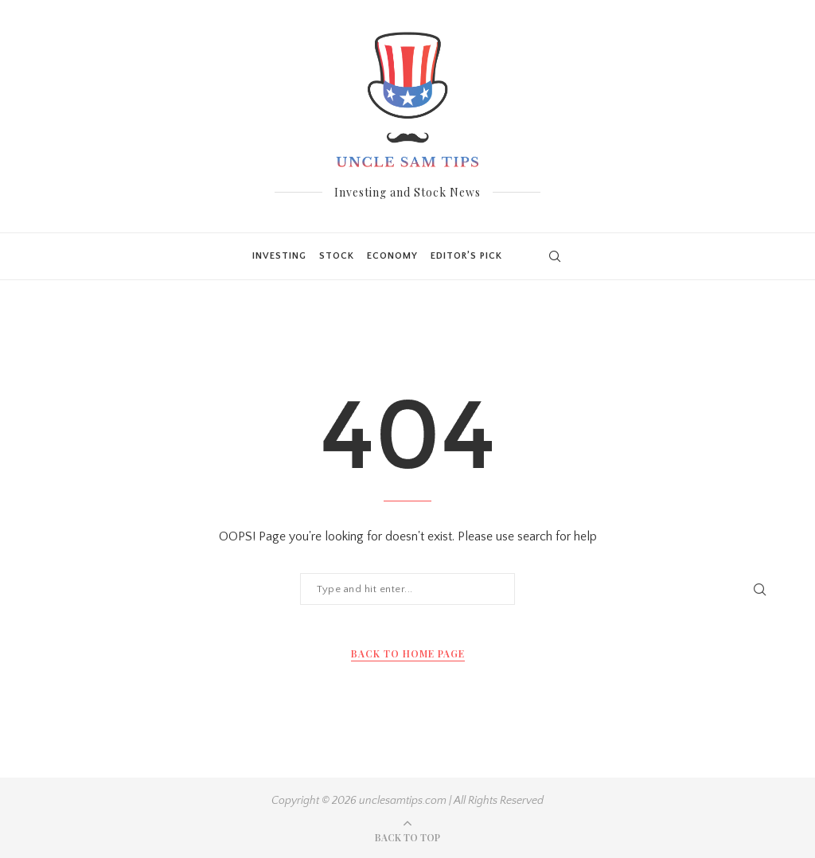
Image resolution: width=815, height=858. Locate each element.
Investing (279, 256)
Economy (392, 256)
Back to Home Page (408, 653)
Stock (336, 256)
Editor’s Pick (466, 256)
